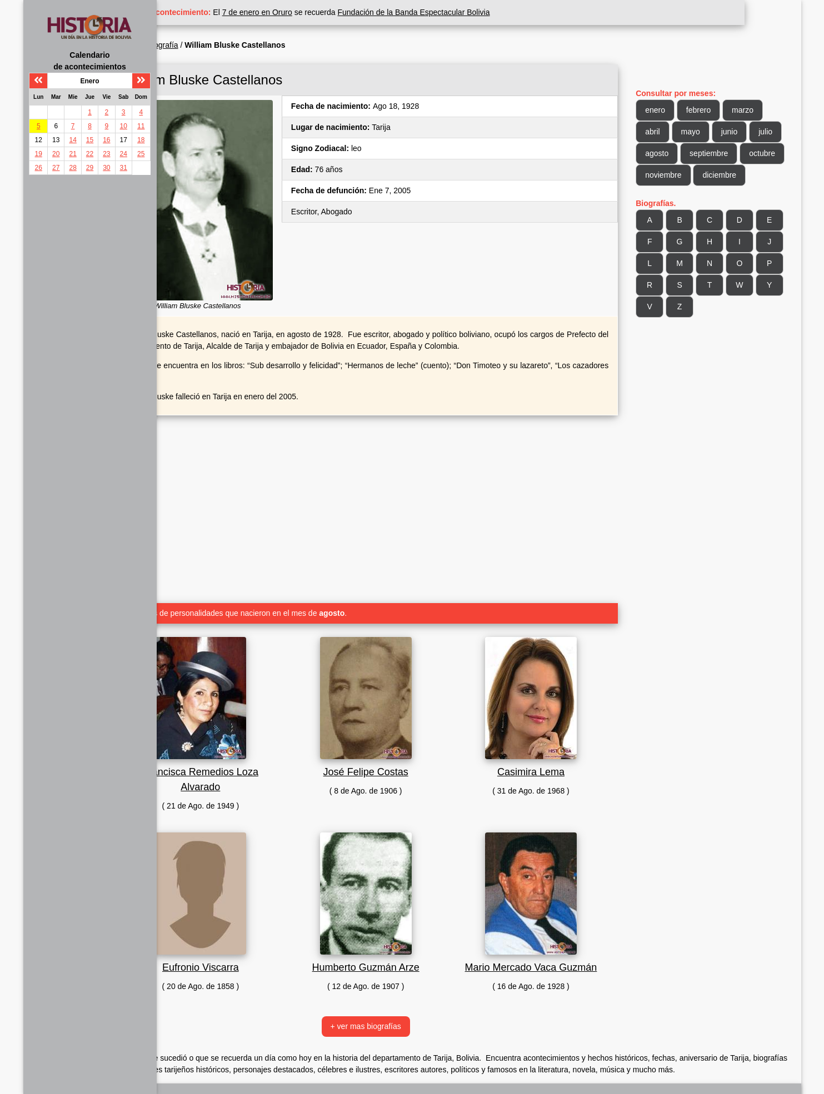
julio (666, 153)
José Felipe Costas (400, 753)
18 (140, 140)
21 (72, 154)
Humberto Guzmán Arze (401, 948)
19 (38, 154)
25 (140, 154)
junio (743, 131)
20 (55, 154)
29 (89, 168)
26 (38, 168)
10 (123, 126)
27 (55, 168)
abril (666, 131)
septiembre (757, 153)
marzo (756, 110)
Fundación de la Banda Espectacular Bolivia (470, 12)
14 (72, 140)
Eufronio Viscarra (250, 948)
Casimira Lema (552, 753)
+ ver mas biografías (401, 1007)
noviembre (724, 174)
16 (106, 140)
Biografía (218, 45)
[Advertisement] (401, 486)
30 (106, 168)
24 (123, 154)
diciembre (676, 196)
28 (72, 168)
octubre (672, 174)
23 (106, 154)
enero (669, 110)
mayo (704, 131)
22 (89, 154)
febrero (712, 110)
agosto (705, 153)
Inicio (183, 45)
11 (140, 126)
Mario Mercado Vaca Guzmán (552, 948)
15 (89, 140)
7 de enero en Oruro (313, 12)
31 (123, 168)
